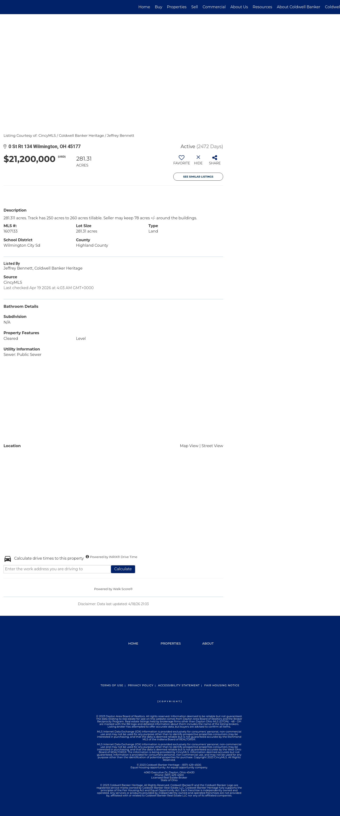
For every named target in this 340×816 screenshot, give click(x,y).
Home (144, 7)
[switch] (181, 162)
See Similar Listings (198, 176)
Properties (177, 7)
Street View (212, 446)
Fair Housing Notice (221, 685)
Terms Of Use (112, 685)
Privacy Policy (140, 685)
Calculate (123, 569)
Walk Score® (123, 589)
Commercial (214, 7)
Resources (262, 7)
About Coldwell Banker (298, 7)
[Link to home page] (6, 7)
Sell (194, 7)
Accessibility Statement (179, 685)
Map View (189, 446)
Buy (158, 7)
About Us (239, 7)
